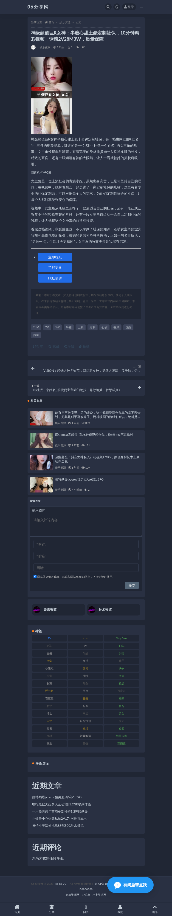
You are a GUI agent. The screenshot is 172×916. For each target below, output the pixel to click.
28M (36, 327)
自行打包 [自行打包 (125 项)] (85, 721)
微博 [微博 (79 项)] (85, 668)
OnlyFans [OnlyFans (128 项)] (121, 638)
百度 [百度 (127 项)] (85, 691)
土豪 (81, 327)
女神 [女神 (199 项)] (85, 660)
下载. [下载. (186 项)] (121, 645)
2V (47, 327)
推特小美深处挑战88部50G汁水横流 (58, 825)
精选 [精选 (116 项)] (121, 706)
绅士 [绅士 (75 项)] (49, 713)
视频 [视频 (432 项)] (85, 728)
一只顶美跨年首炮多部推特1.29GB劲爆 (60, 811)
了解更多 (55, 267)
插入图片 (38, 510)
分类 (51, 909)
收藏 (53, 346)
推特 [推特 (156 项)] (85, 676)
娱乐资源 (64, 22)
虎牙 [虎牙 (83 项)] (121, 721)
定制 (93, 327)
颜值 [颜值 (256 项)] (85, 743)
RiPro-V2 (60, 883)
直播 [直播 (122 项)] (85, 698)
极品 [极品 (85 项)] (121, 683)
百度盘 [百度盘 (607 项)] (49, 698)
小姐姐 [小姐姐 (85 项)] (49, 668)
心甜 (104, 327)
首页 (51, 22)
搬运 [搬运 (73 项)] (121, 676)
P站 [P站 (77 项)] (49, 645)
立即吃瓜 (55, 257)
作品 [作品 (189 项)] (85, 653)
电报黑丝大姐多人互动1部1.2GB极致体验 (61, 804)
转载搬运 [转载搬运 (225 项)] (85, 736)
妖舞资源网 (72, 894)
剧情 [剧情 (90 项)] (121, 653)
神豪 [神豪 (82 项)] (121, 698)
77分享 (86, 894)
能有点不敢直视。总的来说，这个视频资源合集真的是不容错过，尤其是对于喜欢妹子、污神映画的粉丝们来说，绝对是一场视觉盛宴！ (98, 417)
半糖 (69, 327)
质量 (36, 335)
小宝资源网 (99, 894)
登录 (129, 7)
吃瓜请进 (55, 278)
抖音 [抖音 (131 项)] (49, 676)
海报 (69, 346)
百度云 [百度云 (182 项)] (121, 691)
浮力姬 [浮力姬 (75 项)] (49, 691)
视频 (116, 327)
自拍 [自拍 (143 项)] (49, 721)
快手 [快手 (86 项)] (121, 668)
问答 (86, 909)
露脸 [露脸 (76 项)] (49, 743)
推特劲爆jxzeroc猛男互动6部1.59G (79, 479)
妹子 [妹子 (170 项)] (121, 660)
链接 (84, 346)
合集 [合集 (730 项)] (49, 660)
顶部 (155, 909)
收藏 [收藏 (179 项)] (49, 683)
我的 (120, 909)
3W (57, 327)
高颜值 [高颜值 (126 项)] (121, 743)
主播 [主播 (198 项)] (49, 653)
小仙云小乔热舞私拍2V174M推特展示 (59, 818)
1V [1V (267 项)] (49, 638)
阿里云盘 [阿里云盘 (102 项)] (121, 736)
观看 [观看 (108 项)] (49, 728)
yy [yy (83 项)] (85, 645)
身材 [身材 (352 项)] (49, 736)
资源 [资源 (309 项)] (121, 728)
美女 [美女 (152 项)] (121, 713)
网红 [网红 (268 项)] (85, 713)
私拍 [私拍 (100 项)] (49, 706)
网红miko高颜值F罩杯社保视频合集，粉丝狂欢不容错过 (94, 435)
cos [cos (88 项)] (85, 638)
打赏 (38, 346)
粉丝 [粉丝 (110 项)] (85, 706)
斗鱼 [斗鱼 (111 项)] (85, 683)
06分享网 (38, 6)
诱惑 (128, 327)
